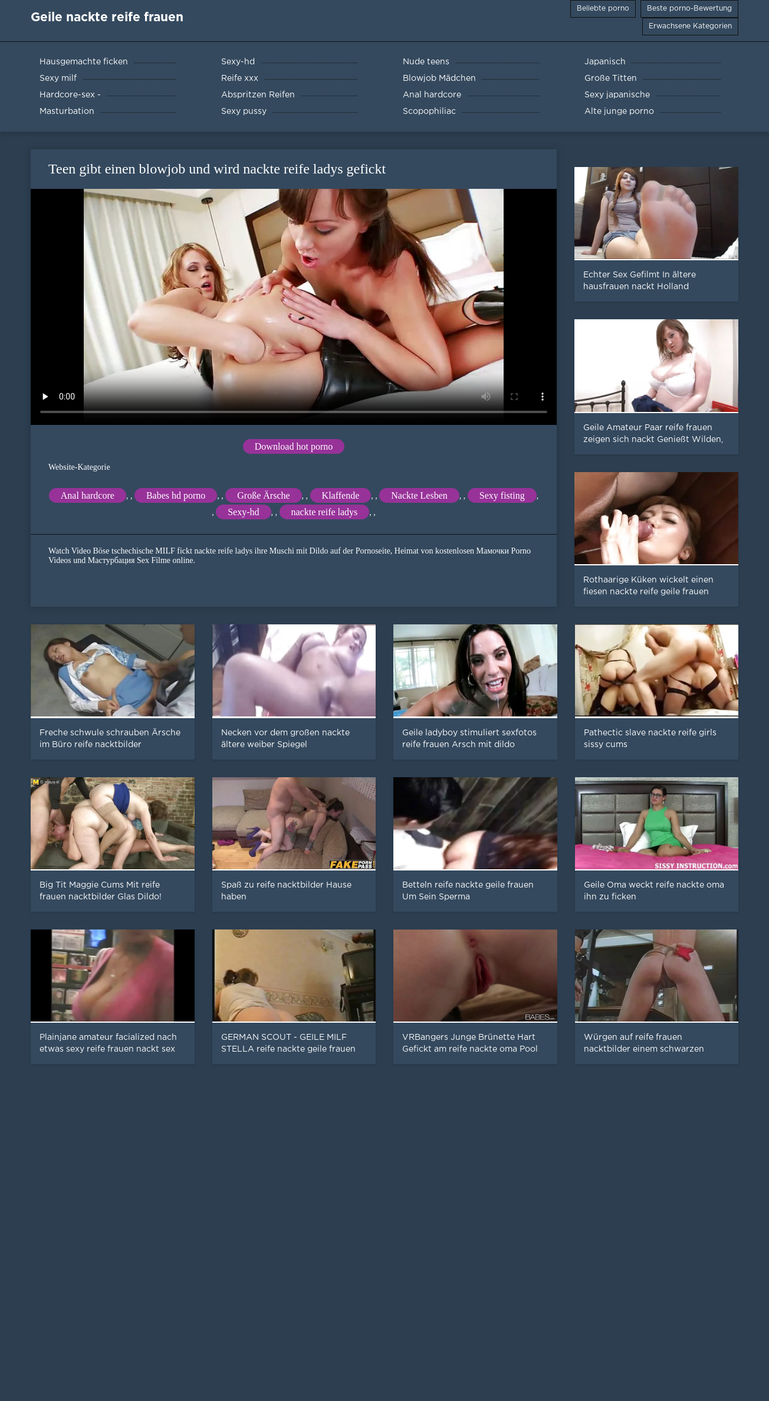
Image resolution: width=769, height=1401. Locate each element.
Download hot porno (294, 446)
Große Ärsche (263, 495)
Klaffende (341, 495)
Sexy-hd (243, 512)
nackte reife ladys (324, 512)
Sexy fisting (502, 495)
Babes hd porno (175, 495)
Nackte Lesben (419, 495)
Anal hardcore (87, 495)
